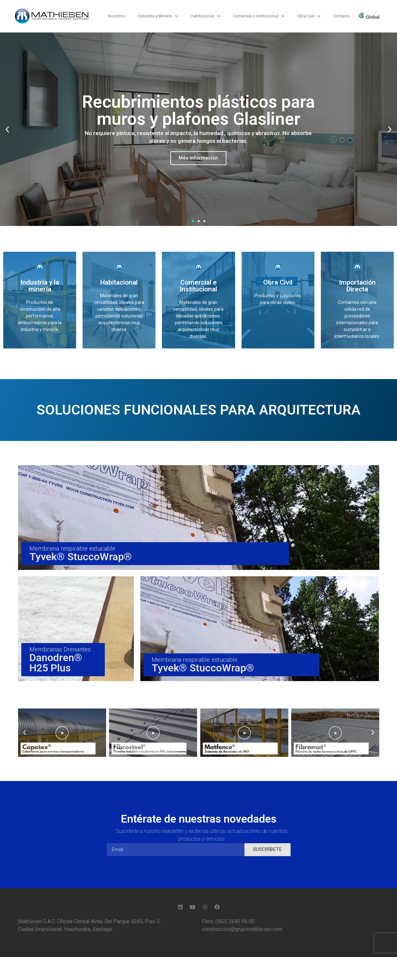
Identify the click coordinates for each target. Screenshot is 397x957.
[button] (193, 221)
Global (369, 16)
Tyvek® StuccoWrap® (80, 557)
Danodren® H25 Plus (55, 662)
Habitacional (205, 16)
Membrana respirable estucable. (73, 548)
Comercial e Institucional (258, 16)
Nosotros (116, 16)
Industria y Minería (158, 16)
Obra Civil (308, 16)
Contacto (341, 16)
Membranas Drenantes (60, 649)
